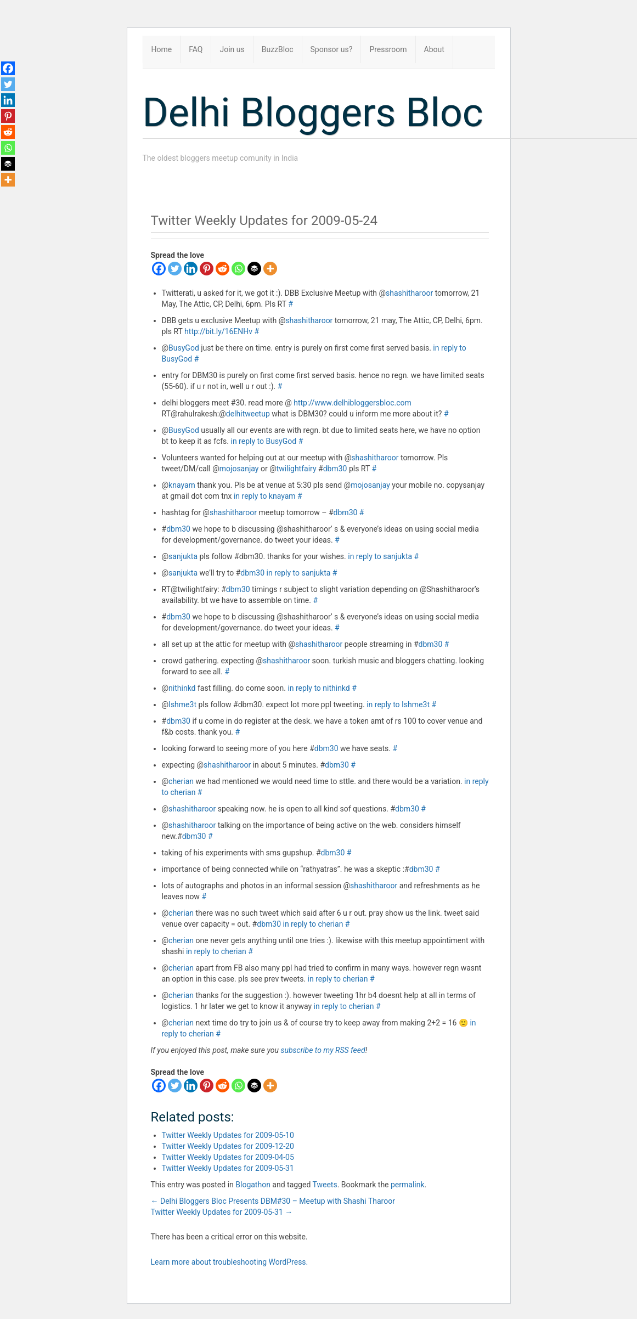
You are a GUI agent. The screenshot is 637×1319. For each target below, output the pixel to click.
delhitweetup (248, 413)
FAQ (195, 49)
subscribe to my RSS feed (322, 1050)
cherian (181, 781)
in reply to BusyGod (264, 441)
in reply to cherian (313, 924)
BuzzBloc (278, 49)
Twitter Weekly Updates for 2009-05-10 (228, 1135)
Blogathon (252, 1184)
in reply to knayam (265, 496)
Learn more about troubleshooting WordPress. (229, 1262)
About (434, 49)
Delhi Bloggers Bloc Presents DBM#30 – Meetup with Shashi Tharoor (273, 1201)
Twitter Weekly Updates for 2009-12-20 (228, 1146)
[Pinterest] (206, 268)
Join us (231, 49)
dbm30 (335, 468)
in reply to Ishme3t (398, 704)
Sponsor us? (332, 49)
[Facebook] (159, 268)
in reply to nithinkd (318, 688)
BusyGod (183, 347)
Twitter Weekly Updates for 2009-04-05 (228, 1157)
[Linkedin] (191, 268)
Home (161, 49)
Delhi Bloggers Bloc (313, 112)
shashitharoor (409, 293)
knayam (181, 485)
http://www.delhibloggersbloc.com (352, 402)
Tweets (325, 1184)
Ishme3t (182, 704)
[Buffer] (254, 268)
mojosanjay (239, 468)
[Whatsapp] (238, 268)
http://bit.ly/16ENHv (218, 331)
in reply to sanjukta (380, 556)
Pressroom (388, 49)
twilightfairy (297, 468)
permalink (408, 1184)
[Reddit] (222, 268)
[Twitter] (175, 268)
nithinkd (181, 688)
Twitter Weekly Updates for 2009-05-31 (228, 1168)
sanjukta (183, 556)
